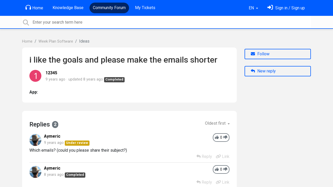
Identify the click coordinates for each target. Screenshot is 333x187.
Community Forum (109, 7)
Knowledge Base (68, 7)
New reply (263, 71)
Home (34, 7)
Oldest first (216, 123)
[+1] (217, 138)
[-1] (225, 138)
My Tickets (145, 7)
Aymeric (52, 136)
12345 (51, 72)
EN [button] (252, 7)
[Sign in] (286, 8)
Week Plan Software (56, 41)
